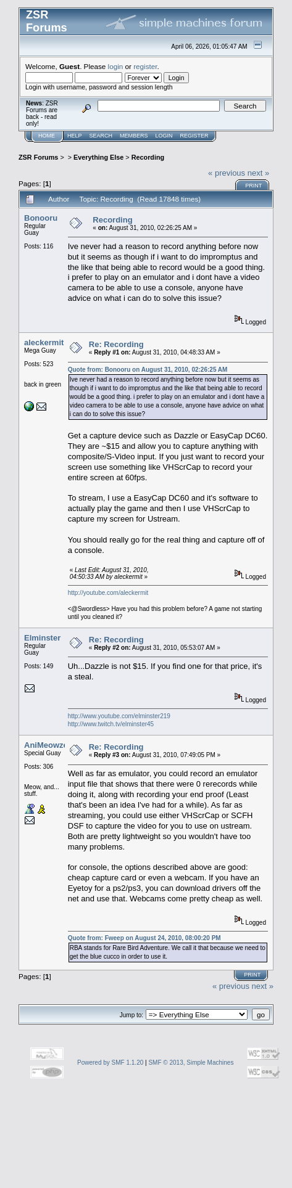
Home (46, 136)
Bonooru (40, 218)
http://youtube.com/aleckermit (108, 592)
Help (74, 136)
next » (258, 173)
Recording (148, 157)
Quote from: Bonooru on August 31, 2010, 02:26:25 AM (148, 369)
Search (101, 136)
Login (164, 136)
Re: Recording (116, 344)
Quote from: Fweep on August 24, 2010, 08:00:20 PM (144, 938)
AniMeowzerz (49, 745)
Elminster (42, 637)
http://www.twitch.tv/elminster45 (111, 724)
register (145, 66)
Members (134, 136)
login (115, 66)
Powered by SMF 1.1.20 (110, 1062)
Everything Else (98, 157)
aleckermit (44, 342)
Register (194, 136)
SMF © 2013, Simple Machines (190, 1062)
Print (253, 185)
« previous (226, 173)
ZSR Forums (38, 157)
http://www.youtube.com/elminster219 (119, 716)
